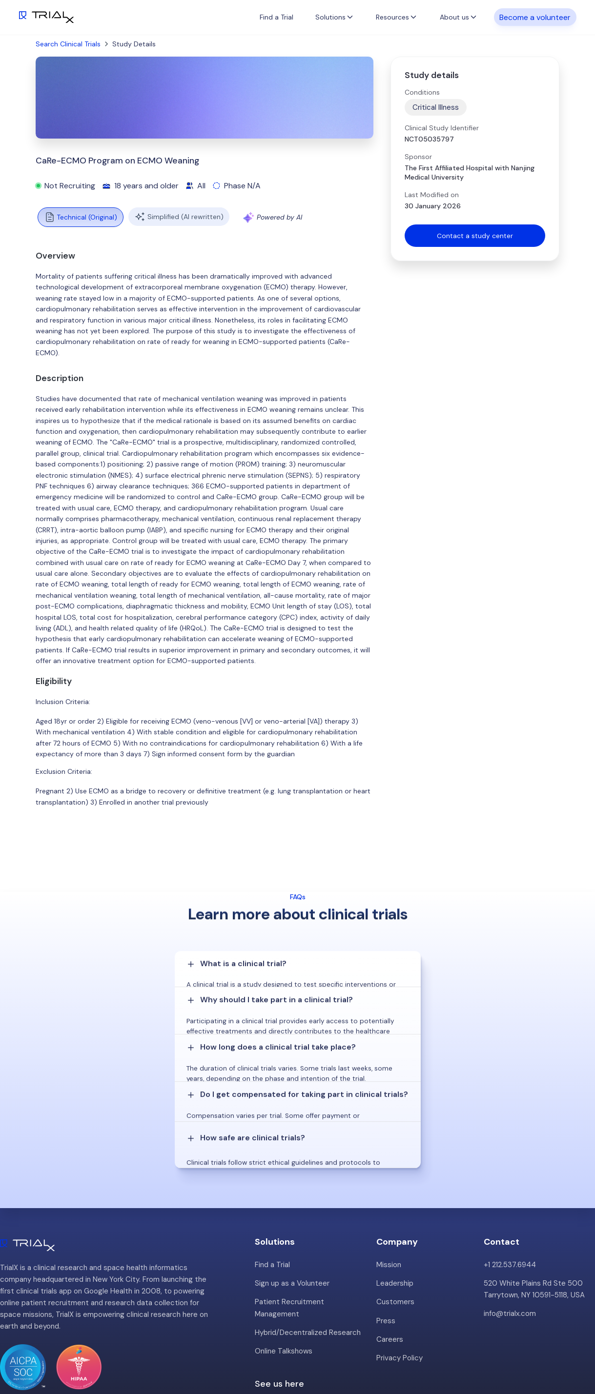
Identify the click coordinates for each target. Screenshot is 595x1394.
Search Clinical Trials (68, 44)
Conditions (422, 92)
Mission (388, 1181)
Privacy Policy (399, 1274)
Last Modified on (432, 194)
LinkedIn (570, 1353)
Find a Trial (276, 17)
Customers (395, 1218)
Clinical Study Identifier (442, 127)
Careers (389, 1255)
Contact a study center (475, 235)
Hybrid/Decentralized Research (308, 1248)
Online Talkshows (283, 1267)
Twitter (533, 1353)
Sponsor (418, 156)
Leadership (394, 1200)
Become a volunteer (535, 17)
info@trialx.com (510, 1230)
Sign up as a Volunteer (292, 1200)
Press (385, 1237)
